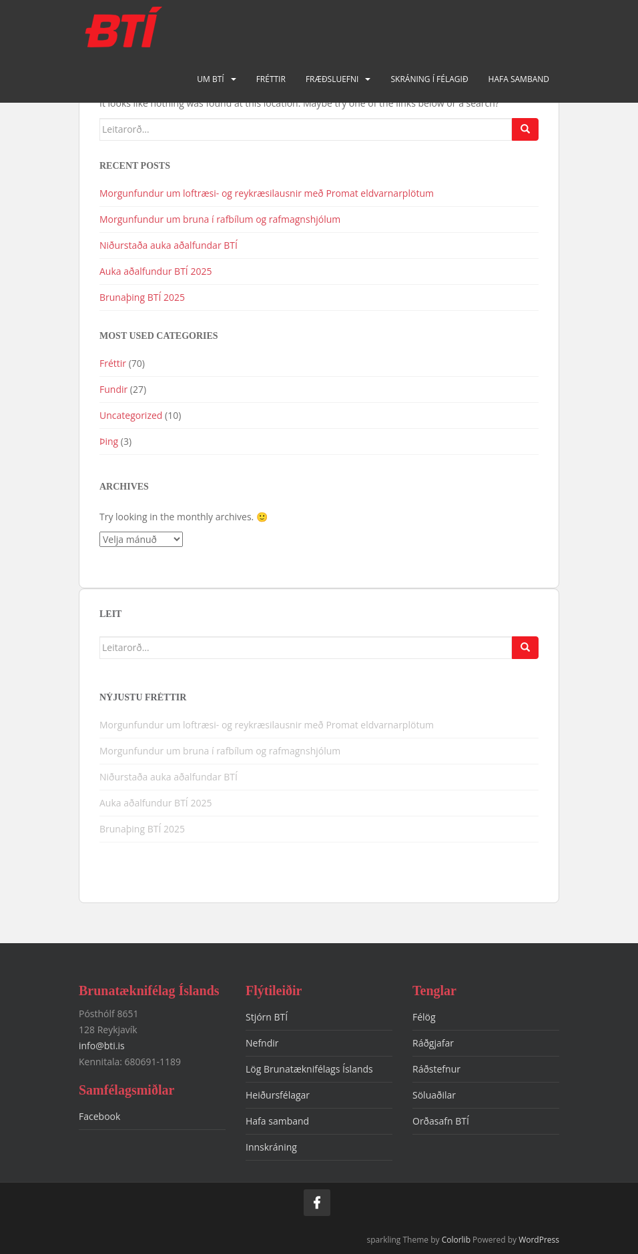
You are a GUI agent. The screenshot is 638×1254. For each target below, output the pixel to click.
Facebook (99, 1116)
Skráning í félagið (429, 79)
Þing (108, 441)
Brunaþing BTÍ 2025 (142, 297)
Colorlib (456, 1239)
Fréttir (271, 79)
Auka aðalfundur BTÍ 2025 (155, 271)
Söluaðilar (434, 1095)
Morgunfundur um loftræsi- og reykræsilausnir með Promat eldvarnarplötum (266, 193)
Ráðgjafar (433, 1043)
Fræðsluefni (332, 79)
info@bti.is (102, 1045)
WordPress (539, 1239)
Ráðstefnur (436, 1069)
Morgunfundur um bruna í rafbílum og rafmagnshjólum (221, 219)
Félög (424, 1017)
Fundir (113, 389)
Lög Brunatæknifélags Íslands (309, 1069)
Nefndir (262, 1043)
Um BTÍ (210, 79)
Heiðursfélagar (278, 1095)
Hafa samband (519, 79)
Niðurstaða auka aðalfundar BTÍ (168, 245)
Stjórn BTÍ (267, 1017)
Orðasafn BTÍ (440, 1121)
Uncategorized (130, 415)
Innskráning (271, 1147)
